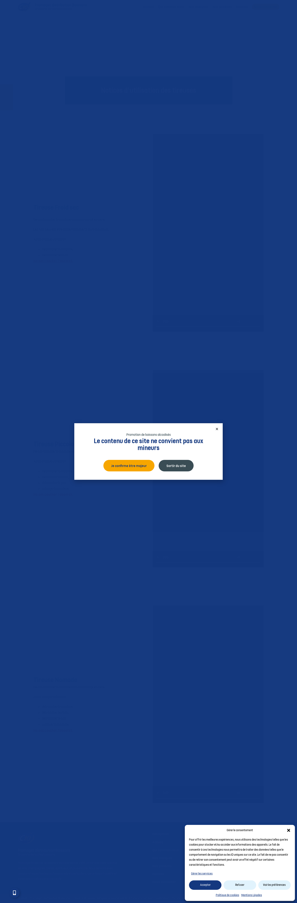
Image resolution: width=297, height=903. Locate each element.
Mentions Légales (251, 895)
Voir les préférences (274, 884)
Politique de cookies (227, 895)
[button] (289, 830)
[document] (148, 451)
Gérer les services (202, 873)
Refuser (239, 884)
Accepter (205, 884)
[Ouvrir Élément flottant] (14, 893)
